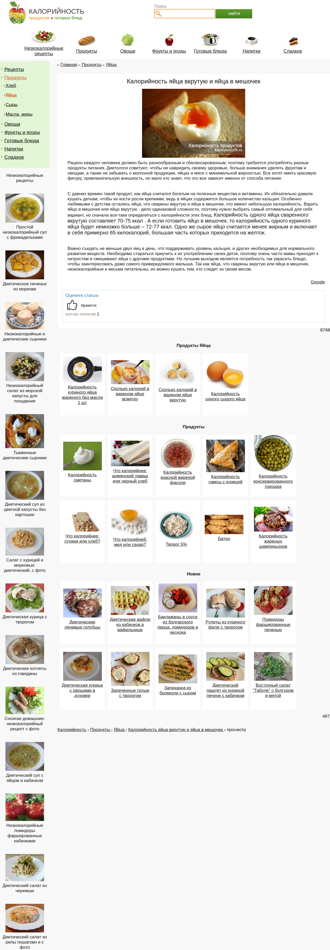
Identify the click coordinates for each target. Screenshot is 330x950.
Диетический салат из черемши (25, 888)
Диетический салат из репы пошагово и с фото (25, 942)
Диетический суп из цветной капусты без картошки (25, 509)
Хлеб (11, 85)
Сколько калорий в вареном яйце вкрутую (178, 394)
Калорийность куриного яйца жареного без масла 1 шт (82, 395)
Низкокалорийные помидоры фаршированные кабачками (24, 833)
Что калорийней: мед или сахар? (130, 542)
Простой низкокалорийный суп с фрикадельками (25, 232)
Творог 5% (176, 544)
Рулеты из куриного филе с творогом (225, 625)
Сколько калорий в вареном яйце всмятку (130, 393)
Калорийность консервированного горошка (273, 481)
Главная (69, 64)
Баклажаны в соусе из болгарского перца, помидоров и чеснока (177, 624)
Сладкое (14, 157)
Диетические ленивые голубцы (82, 625)
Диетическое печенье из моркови (24, 286)
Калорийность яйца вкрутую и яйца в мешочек (176, 729)
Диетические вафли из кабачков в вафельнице (130, 624)
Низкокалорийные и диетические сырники (25, 336)
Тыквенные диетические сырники (25, 455)
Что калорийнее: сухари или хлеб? (82, 539)
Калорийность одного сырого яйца (225, 396)
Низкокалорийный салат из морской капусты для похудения (24, 393)
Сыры (12, 104)
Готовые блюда (21, 140)
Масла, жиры (19, 114)
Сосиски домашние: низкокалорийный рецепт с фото (24, 723)
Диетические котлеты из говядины (24, 671)
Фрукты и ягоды (22, 132)
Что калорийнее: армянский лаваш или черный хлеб (130, 476)
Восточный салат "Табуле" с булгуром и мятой (273, 690)
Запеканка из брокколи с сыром (178, 690)
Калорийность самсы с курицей (226, 479)
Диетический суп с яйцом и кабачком (25, 778)
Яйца (111, 64)
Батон (224, 538)
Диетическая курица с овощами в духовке (82, 690)
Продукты (15, 77)
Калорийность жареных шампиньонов (273, 541)
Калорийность (71, 729)
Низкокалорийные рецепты (24, 178)
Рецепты (14, 69)
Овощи (12, 124)
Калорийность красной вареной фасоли (178, 477)
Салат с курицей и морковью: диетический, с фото (25, 565)
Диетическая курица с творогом (25, 619)
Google (318, 282)
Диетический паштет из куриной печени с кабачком (225, 690)
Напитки (13, 149)
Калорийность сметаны (82, 477)
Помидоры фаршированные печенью (273, 624)
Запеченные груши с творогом (130, 693)
